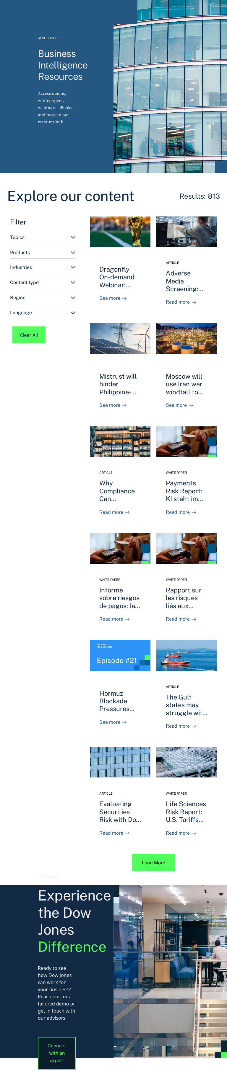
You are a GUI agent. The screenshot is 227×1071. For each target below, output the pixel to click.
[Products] (42, 252)
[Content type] (42, 282)
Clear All (29, 335)
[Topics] (42, 237)
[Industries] (42, 267)
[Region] (42, 297)
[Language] (42, 313)
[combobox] (42, 237)
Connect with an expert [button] (57, 1053)
